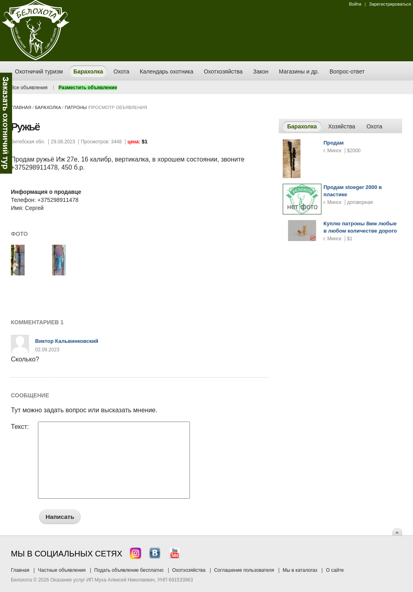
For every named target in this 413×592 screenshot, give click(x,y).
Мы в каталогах (300, 570)
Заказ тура (6, 123)
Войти (355, 4)
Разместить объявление (87, 87)
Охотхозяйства (189, 570)
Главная (21, 107)
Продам (333, 143)
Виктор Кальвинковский (66, 341)
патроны (75, 107)
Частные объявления (62, 570)
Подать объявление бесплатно (129, 570)
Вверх (397, 531)
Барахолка (48, 107)
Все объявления (29, 87)
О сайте (335, 570)
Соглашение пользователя (244, 570)
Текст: (20, 427)
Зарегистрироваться (390, 4)
